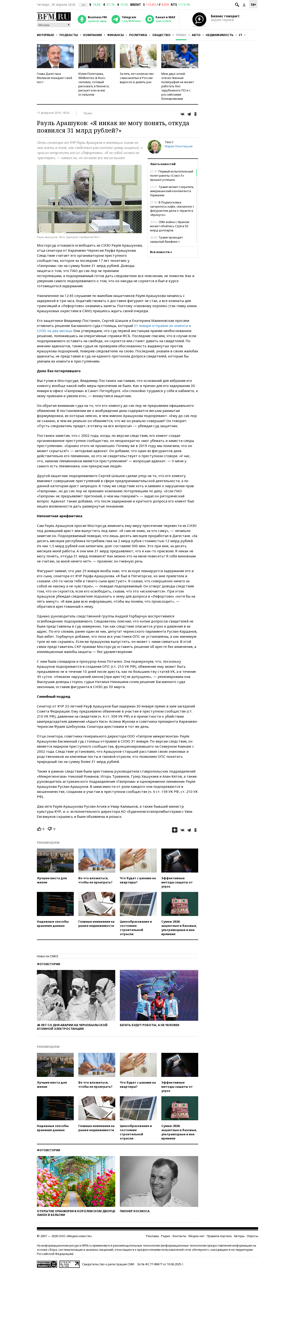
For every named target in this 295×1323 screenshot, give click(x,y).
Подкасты (68, 35)
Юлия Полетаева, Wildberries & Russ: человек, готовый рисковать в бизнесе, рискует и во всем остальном (93, 84)
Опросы (252, 1236)
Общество (161, 35)
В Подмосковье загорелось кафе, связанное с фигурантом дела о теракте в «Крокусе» (172, 208)
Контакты (179, 1236)
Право (181, 35)
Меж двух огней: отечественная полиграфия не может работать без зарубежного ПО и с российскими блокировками (177, 86)
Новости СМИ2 (47, 956)
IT (240, 35)
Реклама (152, 1236)
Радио (165, 1236)
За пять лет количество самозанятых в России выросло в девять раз (137, 78)
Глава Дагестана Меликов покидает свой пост (54, 78)
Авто (196, 35)
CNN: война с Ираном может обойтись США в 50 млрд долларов (169, 226)
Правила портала (219, 1236)
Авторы (239, 1236)
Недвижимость (219, 35)
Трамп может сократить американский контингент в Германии (172, 191)
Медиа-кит (196, 1236)
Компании (92, 35)
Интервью (45, 35)
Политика (138, 35)
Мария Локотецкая (178, 146)
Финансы (115, 35)
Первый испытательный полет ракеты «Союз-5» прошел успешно (171, 175)
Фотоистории (48, 964)
